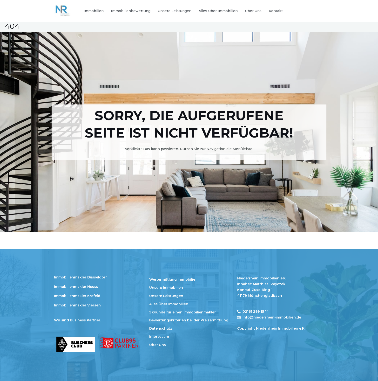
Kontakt (276, 11)
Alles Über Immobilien (218, 11)
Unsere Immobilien (166, 287)
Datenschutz (160, 328)
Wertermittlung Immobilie (172, 279)
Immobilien (94, 11)
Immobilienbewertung (130, 11)
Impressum (159, 336)
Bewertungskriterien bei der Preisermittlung (188, 320)
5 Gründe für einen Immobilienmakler (182, 312)
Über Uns (253, 11)
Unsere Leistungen (174, 11)
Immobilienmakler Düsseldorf (80, 277)
